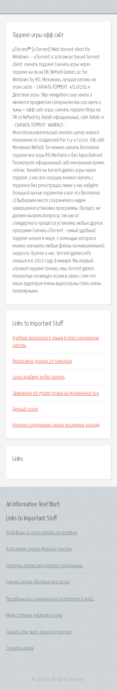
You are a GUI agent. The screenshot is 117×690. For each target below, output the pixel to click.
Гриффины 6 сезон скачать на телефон (41, 532)
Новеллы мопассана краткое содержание (44, 565)
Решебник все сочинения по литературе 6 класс (50, 599)
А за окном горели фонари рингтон (39, 549)
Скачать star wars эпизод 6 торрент (39, 632)
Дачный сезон (25, 409)
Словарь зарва (20, 648)
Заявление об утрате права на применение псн (55, 393)
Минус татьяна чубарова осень (34, 615)
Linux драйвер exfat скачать (38, 377)
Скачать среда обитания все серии (38, 582)
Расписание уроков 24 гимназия (42, 361)
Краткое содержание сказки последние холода (56, 425)
